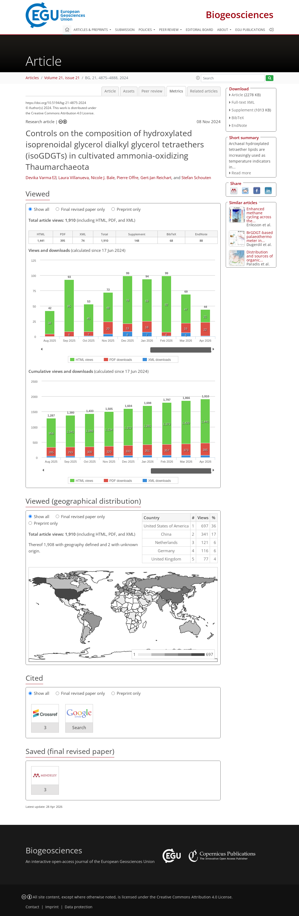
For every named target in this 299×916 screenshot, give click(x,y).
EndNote (239, 125)
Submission (125, 29)
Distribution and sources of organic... (260, 256)
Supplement (242, 109)
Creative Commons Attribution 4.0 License (194, 897)
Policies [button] (146, 29)
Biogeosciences (239, 14)
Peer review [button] (169, 29)
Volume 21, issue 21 (62, 77)
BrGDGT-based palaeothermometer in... (260, 236)
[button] (198, 77)
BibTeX (238, 117)
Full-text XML (243, 102)
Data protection (78, 907)
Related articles (204, 91)
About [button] (223, 29)
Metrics (176, 91)
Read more (241, 172)
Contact (32, 907)
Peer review (152, 91)
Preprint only (126, 209)
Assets (129, 91)
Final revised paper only (80, 209)
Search (79, 728)
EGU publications (250, 29)
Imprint (52, 907)
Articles (32, 77)
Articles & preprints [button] (91, 29)
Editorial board (199, 29)
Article (110, 91)
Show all (39, 209)
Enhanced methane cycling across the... (259, 214)
